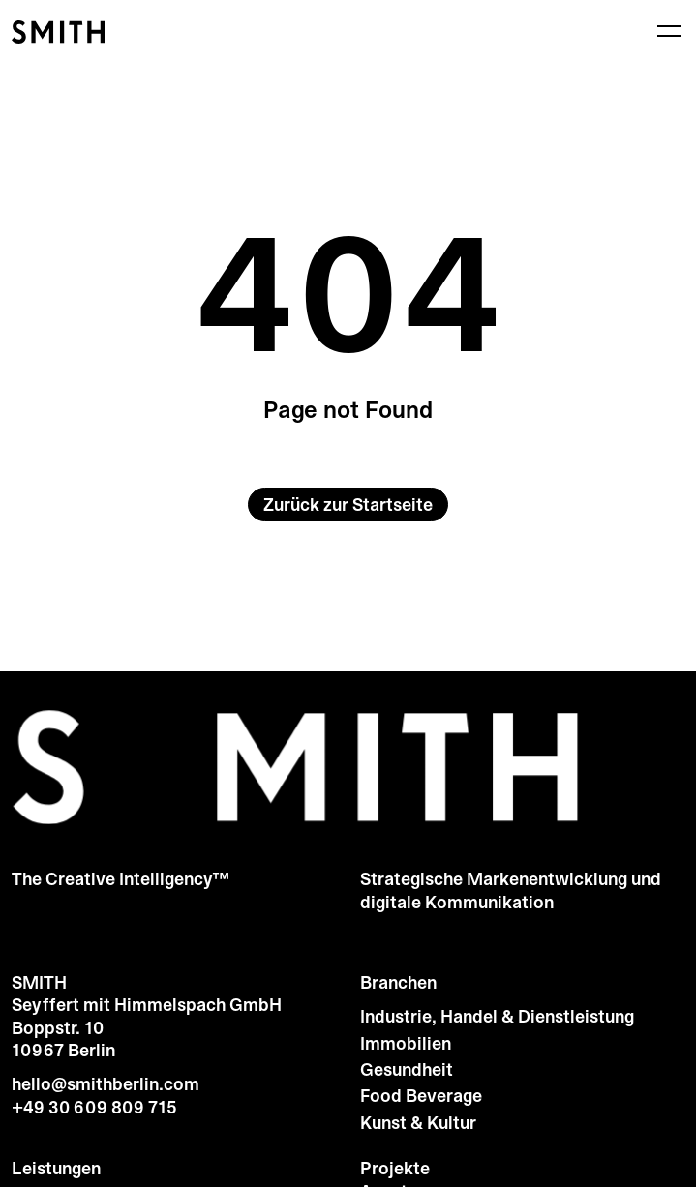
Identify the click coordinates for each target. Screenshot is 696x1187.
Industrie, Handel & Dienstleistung (497, 1017)
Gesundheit (406, 1070)
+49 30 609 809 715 (94, 1107)
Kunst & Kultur (418, 1124)
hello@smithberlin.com (105, 1084)
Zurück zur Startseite (348, 505)
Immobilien (405, 1044)
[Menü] (668, 30)
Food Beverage (421, 1096)
